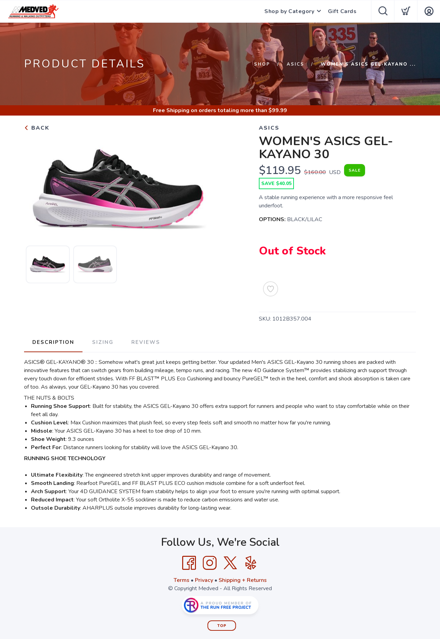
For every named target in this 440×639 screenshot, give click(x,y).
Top (222, 625)
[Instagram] (209, 563)
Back (37, 128)
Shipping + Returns (243, 580)
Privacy (204, 580)
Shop (262, 64)
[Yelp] (251, 563)
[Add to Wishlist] (270, 288)
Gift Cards (342, 11)
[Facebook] (189, 563)
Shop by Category (289, 11)
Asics (295, 64)
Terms (181, 580)
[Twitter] (230, 563)
